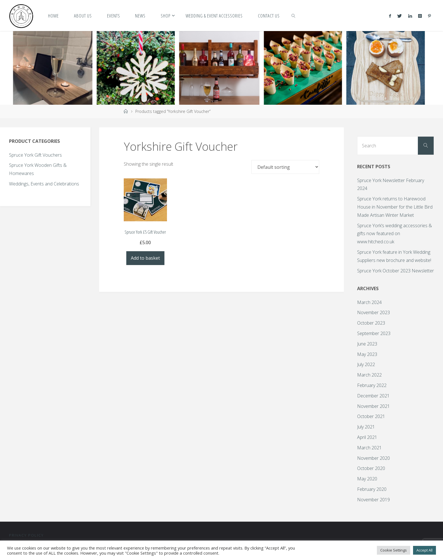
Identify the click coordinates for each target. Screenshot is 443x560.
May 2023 (367, 354)
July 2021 (366, 427)
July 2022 (366, 364)
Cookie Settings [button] (393, 550)
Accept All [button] (424, 550)
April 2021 (367, 437)
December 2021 (373, 396)
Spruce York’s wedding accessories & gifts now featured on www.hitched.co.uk (394, 233)
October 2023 (371, 323)
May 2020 (367, 479)
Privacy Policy (26, 535)
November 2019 (373, 499)
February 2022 (371, 385)
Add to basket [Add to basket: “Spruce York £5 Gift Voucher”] (145, 258)
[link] (293, 15)
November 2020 (373, 458)
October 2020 (371, 468)
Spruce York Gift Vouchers (35, 155)
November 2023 (373, 312)
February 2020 (371, 489)
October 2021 (371, 416)
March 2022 (369, 375)
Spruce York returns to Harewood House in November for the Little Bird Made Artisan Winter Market (395, 207)
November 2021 (373, 406)
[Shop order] (285, 167)
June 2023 (367, 344)
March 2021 (369, 448)
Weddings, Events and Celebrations (44, 184)
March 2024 (369, 302)
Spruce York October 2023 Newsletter (395, 271)
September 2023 (373, 333)
